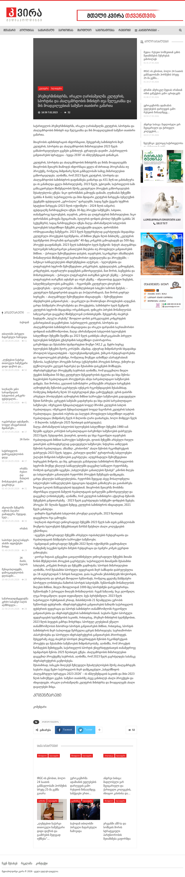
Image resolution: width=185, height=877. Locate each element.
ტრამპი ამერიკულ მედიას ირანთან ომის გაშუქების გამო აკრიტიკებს (163, 93)
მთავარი (9, 30)
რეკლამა (26, 863)
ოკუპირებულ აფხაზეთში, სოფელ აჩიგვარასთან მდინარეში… (15, 153)
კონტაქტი (42, 863)
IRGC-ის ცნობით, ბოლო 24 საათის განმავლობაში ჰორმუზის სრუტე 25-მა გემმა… (163, 76)
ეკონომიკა (65, 30)
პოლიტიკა (27, 30)
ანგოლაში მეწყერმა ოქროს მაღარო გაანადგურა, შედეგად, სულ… (14, 241)
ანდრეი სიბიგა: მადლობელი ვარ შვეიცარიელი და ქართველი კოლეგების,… (162, 129)
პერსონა (41, 800)
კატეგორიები (146, 30)
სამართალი (46, 30)
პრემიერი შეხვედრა (50, 722)
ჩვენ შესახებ (9, 863)
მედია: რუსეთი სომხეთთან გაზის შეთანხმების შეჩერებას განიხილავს (162, 57)
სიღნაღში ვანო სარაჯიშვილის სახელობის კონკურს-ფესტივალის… (14, 123)
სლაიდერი (56, 88)
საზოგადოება (105, 30)
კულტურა (43, 88)
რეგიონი (125, 30)
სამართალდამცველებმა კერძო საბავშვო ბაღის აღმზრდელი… (15, 330)
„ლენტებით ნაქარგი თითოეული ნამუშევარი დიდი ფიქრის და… (15, 92)
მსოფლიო (84, 30)
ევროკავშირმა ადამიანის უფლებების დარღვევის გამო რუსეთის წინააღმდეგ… (159, 110)
